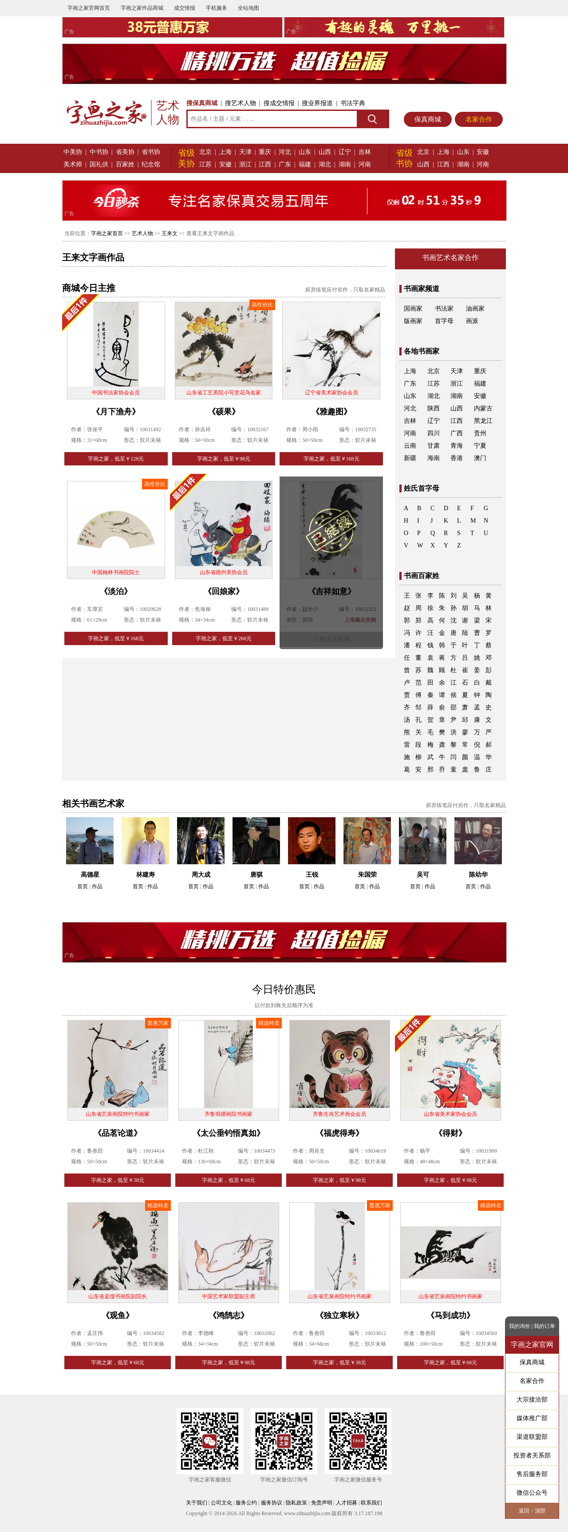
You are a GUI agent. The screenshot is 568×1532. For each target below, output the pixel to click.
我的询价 (519, 1326)
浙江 (245, 164)
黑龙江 (483, 420)
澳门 (480, 458)
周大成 (201, 874)
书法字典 (352, 103)
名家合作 (478, 119)
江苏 (205, 164)
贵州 (480, 433)
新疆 (410, 458)
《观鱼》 (118, 1315)
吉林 (365, 152)
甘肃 (433, 445)
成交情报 (184, 8)
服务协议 (271, 1503)
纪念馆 (151, 164)
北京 (205, 152)
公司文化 (221, 1503)
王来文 (170, 233)
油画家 (475, 308)
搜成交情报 (279, 103)
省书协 (151, 152)
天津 (245, 152)
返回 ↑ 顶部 (532, 1511)
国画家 (413, 308)
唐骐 (256, 874)
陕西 (433, 408)
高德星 (90, 874)
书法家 (444, 308)
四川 (433, 433)
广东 (285, 164)
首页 (82, 886)
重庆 (265, 152)
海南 (433, 458)
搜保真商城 (201, 103)
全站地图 (248, 8)
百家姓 (125, 164)
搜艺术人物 (240, 103)
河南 (365, 164)
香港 (456, 458)
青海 (456, 445)
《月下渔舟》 (116, 411)
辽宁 (345, 152)
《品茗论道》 (118, 1133)
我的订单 (544, 1326)
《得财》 (450, 1133)
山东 (305, 152)
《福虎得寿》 (339, 1133)
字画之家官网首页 (88, 8)
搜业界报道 (317, 103)
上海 (225, 152)
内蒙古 (483, 408)
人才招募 (346, 1503)
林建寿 (145, 874)
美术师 (72, 164)
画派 (472, 321)
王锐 (312, 874)
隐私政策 (296, 1503)
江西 (265, 164)
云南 (410, 445)
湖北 (325, 164)
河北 (285, 152)
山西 (325, 152)
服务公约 (246, 1503)
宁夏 (480, 445)
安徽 (225, 164)
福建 (305, 164)
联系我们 (371, 1503)
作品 (97, 886)
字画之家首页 (107, 233)
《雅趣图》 (331, 411)
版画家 (413, 321)
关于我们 (196, 1503)
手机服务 (216, 8)
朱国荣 (367, 874)
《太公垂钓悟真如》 (228, 1133)
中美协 (72, 152)
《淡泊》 (116, 591)
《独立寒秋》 (339, 1315)
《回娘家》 (224, 591)
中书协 (99, 152)
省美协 (125, 152)
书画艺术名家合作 (450, 257)
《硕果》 (224, 411)
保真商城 (427, 119)
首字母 (444, 321)
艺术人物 (142, 233)
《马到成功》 (450, 1315)
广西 (456, 433)
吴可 (423, 874)
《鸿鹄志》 (228, 1315)
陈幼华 (478, 874)
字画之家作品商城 (142, 8)
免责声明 (321, 1503)
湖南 (345, 164)
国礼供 (99, 164)
